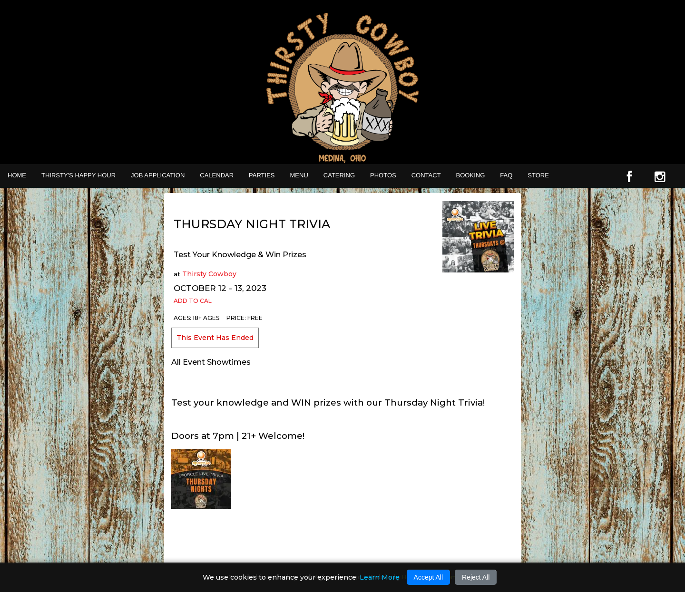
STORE (538, 175)
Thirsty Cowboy (209, 274)
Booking (470, 175)
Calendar (217, 175)
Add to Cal (193, 300)
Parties (261, 175)
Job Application (158, 175)
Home (17, 175)
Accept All (428, 577)
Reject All (475, 577)
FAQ (506, 175)
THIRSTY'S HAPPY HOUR (78, 175)
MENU (299, 175)
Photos (383, 175)
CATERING (339, 175)
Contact (426, 175)
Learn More (380, 577)
